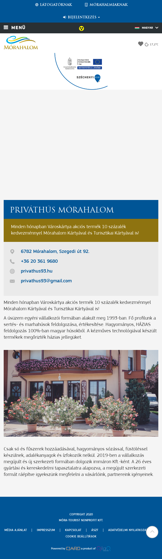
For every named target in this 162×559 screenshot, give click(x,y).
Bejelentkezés (81, 17)
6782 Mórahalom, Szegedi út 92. (55, 251)
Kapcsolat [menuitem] (73, 530)
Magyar (146, 27)
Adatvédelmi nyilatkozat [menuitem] (128, 530)
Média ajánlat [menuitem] (15, 530)
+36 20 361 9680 (39, 261)
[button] (152, 532)
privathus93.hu (37, 271)
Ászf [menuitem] (94, 530)
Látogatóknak (53, 5)
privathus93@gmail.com (46, 281)
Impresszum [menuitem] (46, 530)
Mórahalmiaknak (106, 5)
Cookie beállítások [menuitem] (81, 536)
